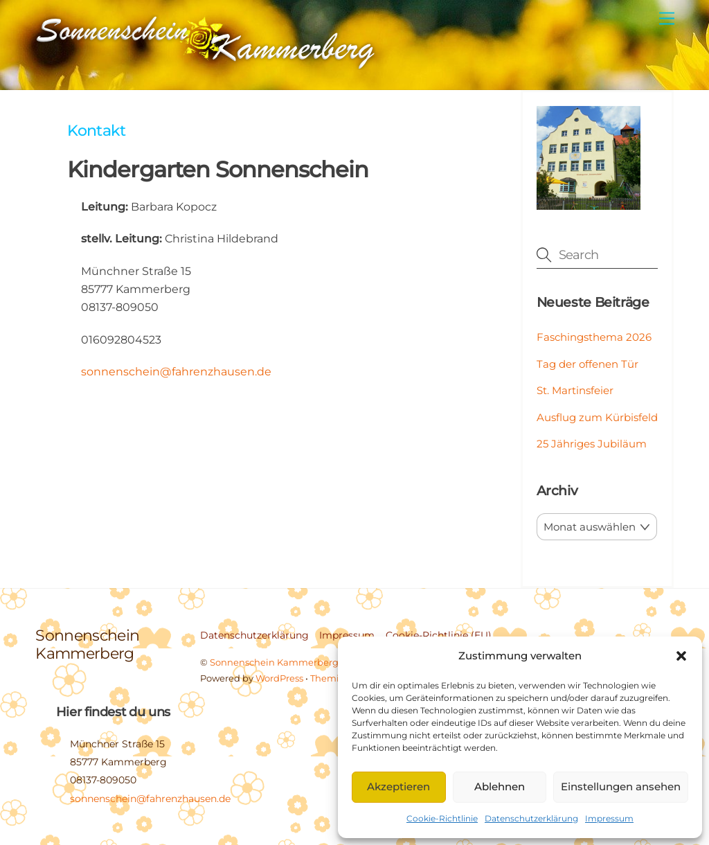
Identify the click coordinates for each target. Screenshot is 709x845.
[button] (681, 656)
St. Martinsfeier (575, 390)
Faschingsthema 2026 (594, 337)
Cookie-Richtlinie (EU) (439, 635)
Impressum (609, 818)
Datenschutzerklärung (531, 818)
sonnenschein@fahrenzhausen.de (176, 371)
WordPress (279, 678)
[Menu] (667, 19)
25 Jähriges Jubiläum (592, 443)
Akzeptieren (398, 786)
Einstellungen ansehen (621, 786)
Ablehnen (499, 786)
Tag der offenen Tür (587, 364)
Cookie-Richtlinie (442, 818)
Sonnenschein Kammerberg (274, 662)
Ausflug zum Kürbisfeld (597, 417)
